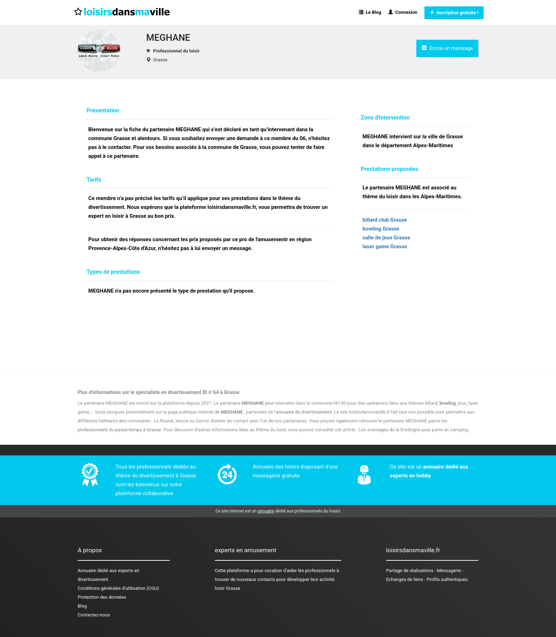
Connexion (402, 12)
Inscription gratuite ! (454, 12)
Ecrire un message (447, 48)
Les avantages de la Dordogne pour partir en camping (413, 429)
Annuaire (87, 570)
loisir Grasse (227, 588)
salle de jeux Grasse (386, 237)
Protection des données (102, 597)
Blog (82, 606)
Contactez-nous (94, 614)
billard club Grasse (384, 220)
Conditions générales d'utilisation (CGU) (118, 588)
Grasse (160, 59)
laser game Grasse (384, 246)
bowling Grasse (380, 229)
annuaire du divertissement (304, 412)
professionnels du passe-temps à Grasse (119, 429)
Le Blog (370, 12)
